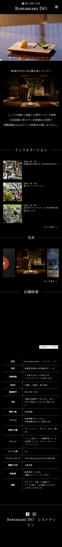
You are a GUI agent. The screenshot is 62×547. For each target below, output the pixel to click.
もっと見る (50, 227)
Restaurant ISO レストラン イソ (33, 522)
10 (52, 57)
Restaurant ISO (31, 8)
